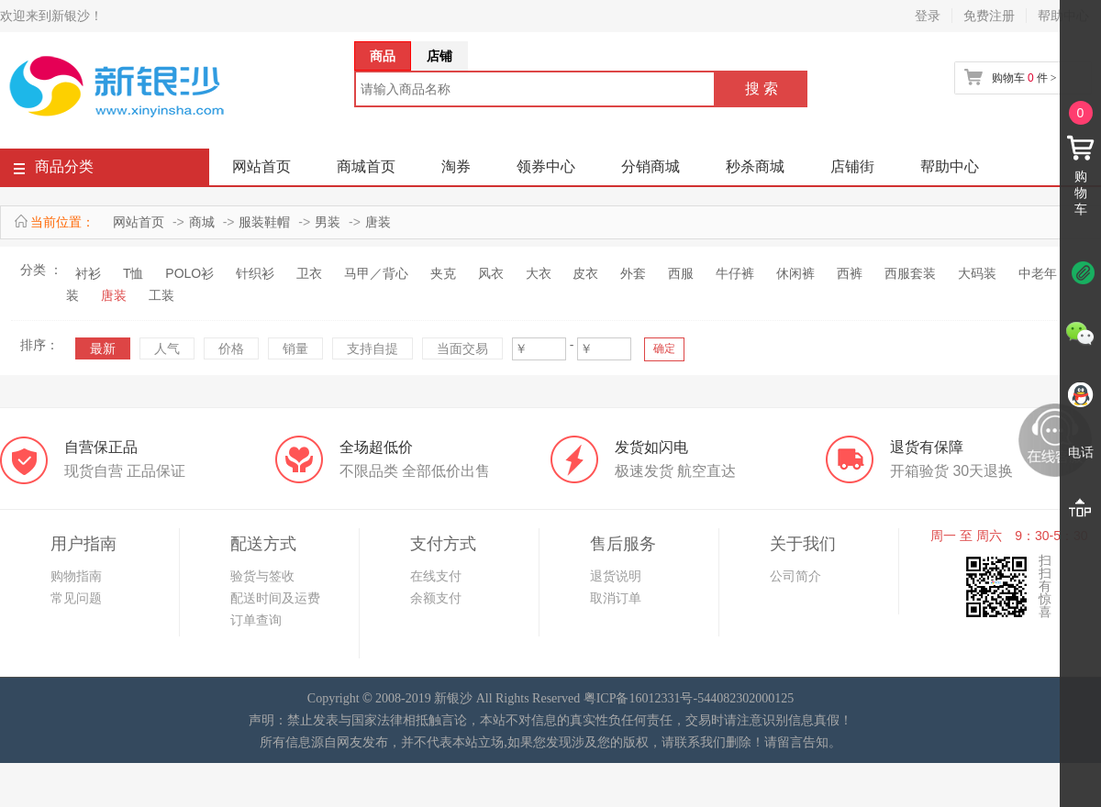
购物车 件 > (1024, 78)
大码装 (977, 273)
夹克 (443, 273)
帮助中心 (949, 166)
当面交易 (462, 348)
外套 (633, 273)
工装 (161, 295)
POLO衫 (189, 273)
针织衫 (255, 273)
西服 (681, 273)
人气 (167, 348)
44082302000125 (749, 698)
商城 (202, 222)
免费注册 (989, 15)
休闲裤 (795, 273)
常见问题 (76, 598)
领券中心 (546, 166)
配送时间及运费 (275, 598)
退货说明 (615, 576)
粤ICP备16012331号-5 (644, 698)
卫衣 (309, 273)
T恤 (133, 273)
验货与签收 (262, 576)
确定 (664, 348)
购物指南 (76, 576)
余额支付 (436, 598)
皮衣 (585, 273)
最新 (103, 348)
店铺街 (852, 166)
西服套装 (910, 273)
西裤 (849, 273)
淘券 (456, 166)
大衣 (538, 273)
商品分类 (54, 170)
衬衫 (88, 273)
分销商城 (650, 166)
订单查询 (256, 620)
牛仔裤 (735, 273)
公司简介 (795, 576)
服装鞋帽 (264, 222)
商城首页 (366, 166)
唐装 (378, 222)
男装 (327, 222)
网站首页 (261, 166)
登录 (927, 15)
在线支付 (436, 576)
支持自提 (372, 348)
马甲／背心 (376, 273)
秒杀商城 (755, 166)
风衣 (491, 273)
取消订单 (615, 598)
